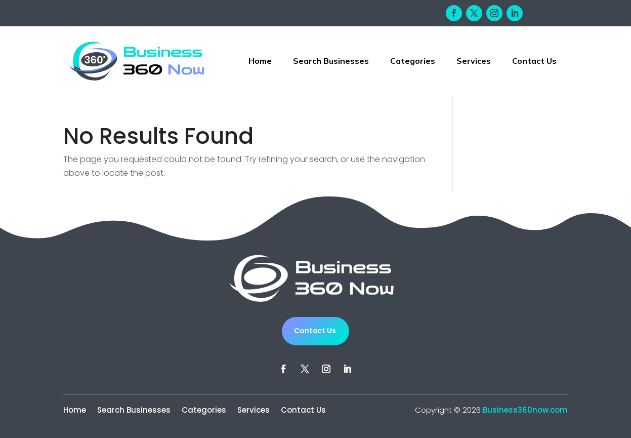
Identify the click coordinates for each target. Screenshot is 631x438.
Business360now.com (525, 410)
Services (473, 61)
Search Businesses (331, 61)
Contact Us (534, 61)
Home (260, 61)
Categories (412, 61)
